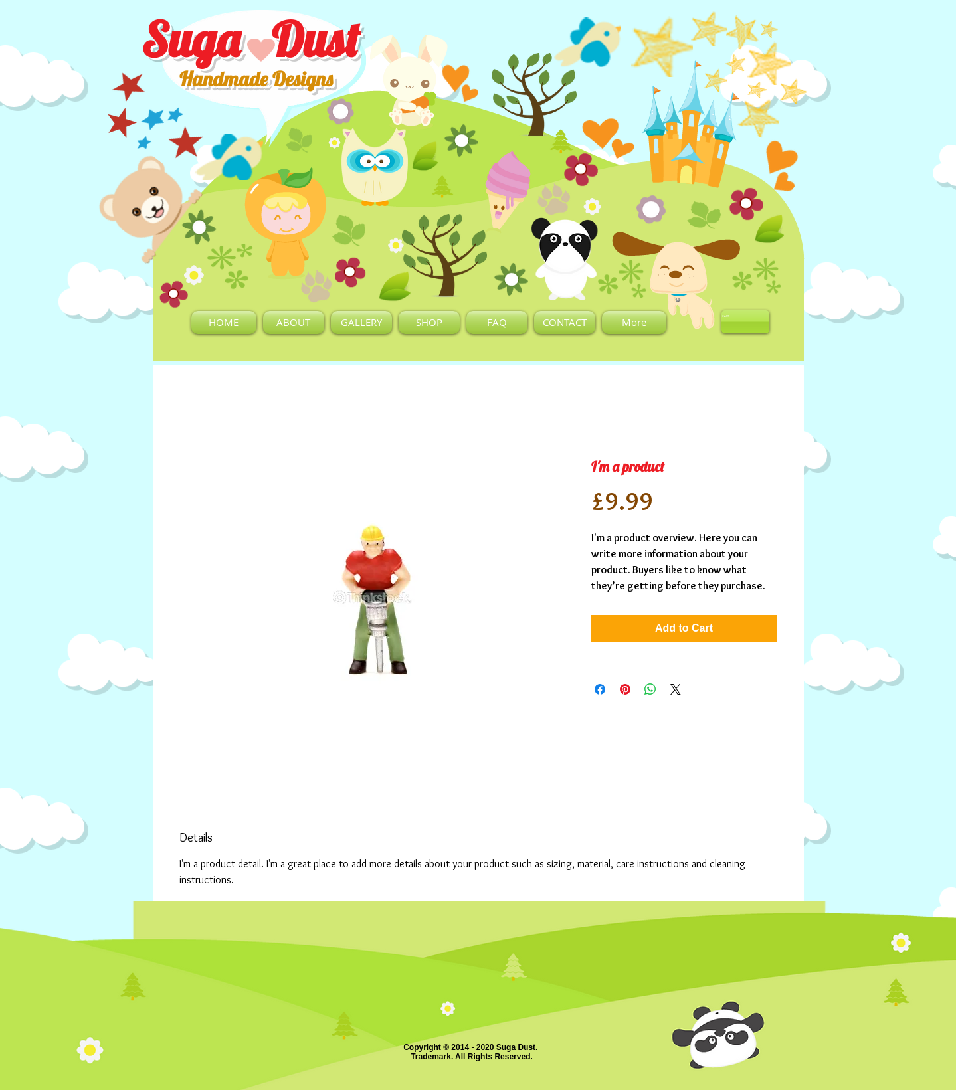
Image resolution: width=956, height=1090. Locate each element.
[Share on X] (676, 689)
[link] (728, 316)
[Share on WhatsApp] (650, 689)
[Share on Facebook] (600, 689)
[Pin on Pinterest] (625, 689)
